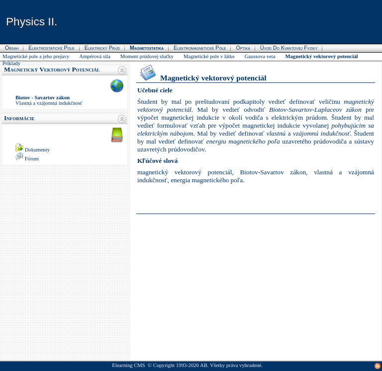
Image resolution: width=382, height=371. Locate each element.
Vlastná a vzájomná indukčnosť (49, 103)
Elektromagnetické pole (200, 48)
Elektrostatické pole (51, 48)
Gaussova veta (260, 56)
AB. (204, 365)
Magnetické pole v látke (209, 56)
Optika (243, 48)
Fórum (32, 158)
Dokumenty (37, 149)
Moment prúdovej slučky (147, 56)
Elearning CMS (128, 365)
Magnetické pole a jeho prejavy (35, 56)
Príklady (11, 63)
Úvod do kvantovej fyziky (288, 48)
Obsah (11, 48)
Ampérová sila (94, 56)
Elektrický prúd (102, 48)
